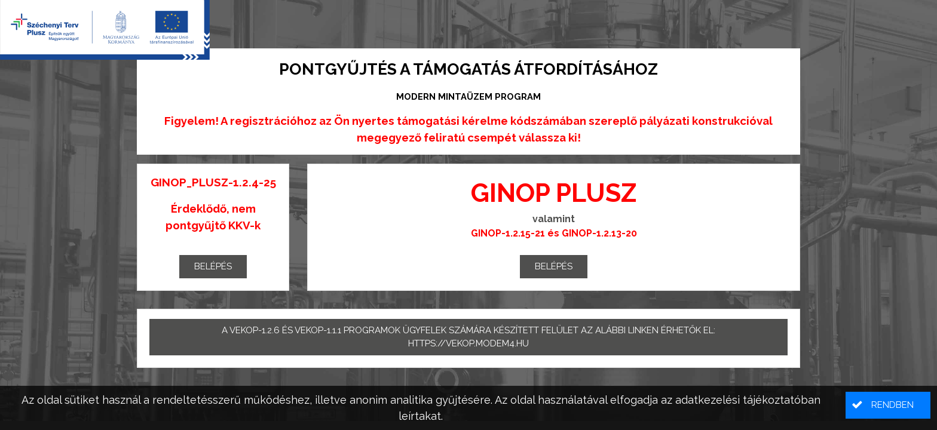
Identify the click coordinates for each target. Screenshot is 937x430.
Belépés (213, 266)
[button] (888, 405)
